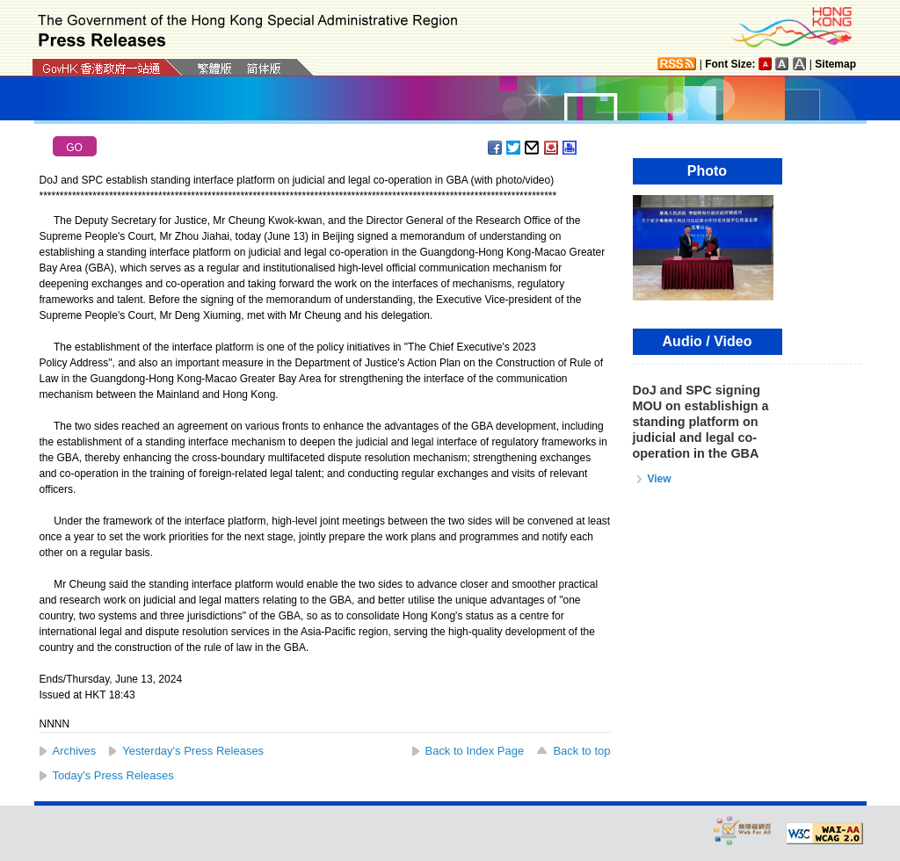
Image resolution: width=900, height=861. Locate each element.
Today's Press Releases (113, 775)
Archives (75, 750)
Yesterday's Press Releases (193, 750)
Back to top (581, 750)
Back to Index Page (475, 750)
